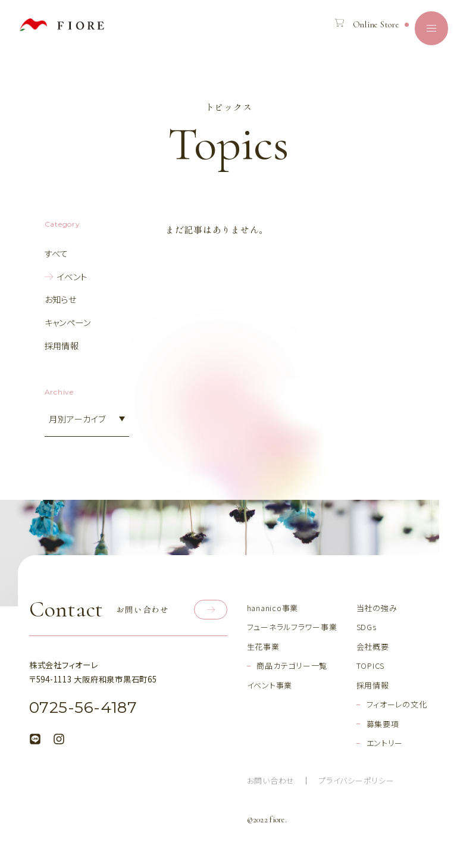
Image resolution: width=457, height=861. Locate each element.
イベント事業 (270, 685)
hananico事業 (272, 607)
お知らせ (61, 299)
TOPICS (370, 665)
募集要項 (383, 723)
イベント (72, 276)
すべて (56, 253)
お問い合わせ (271, 780)
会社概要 (372, 646)
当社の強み (376, 607)
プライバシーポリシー (356, 780)
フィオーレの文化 (397, 704)
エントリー (385, 743)
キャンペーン (68, 322)
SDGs (366, 627)
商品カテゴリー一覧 (291, 665)
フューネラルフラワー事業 (292, 627)
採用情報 (62, 345)
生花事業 (263, 646)
